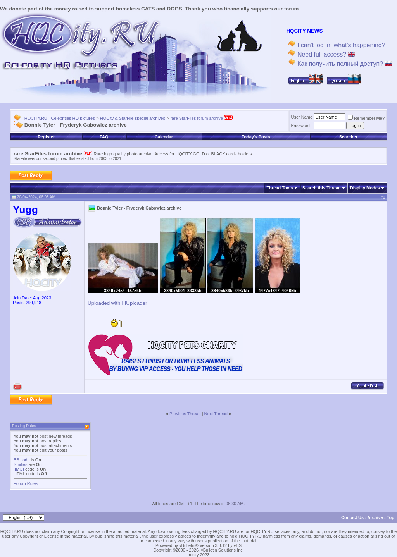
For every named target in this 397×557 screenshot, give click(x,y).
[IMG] (19, 469)
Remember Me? (366, 118)
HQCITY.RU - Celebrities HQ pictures (59, 118)
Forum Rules (26, 483)
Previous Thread (185, 413)
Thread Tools (279, 188)
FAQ (104, 136)
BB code (22, 459)
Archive (375, 517)
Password (300, 125)
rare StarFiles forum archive (201, 118)
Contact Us (352, 517)
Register (46, 136)
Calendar (164, 136)
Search (348, 136)
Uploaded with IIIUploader (117, 303)
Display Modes (365, 188)
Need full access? (325, 54)
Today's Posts (256, 136)
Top (390, 517)
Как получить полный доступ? (343, 63)
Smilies (20, 464)
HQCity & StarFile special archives (132, 118)
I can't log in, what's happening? (340, 45)
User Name (302, 117)
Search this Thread (321, 188)
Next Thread (216, 413)
